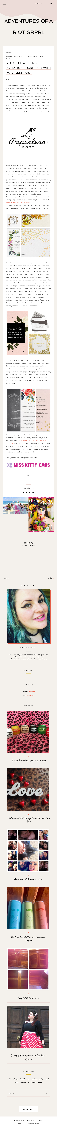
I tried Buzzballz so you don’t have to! (28, 760)
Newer (6, 578)
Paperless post (20, 56)
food (28, 695)
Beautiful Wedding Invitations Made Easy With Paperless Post (28, 67)
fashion (28, 692)
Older (51, 578)
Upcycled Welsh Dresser (28, 998)
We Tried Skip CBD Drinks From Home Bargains (28, 938)
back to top (28, 1109)
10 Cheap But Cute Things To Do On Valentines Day (28, 819)
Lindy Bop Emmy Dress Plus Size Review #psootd (28, 1057)
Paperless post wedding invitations (18, 202)
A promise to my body (35, 1079)
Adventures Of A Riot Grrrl (26, 1120)
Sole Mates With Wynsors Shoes (28, 879)
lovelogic (34, 1124)
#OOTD (22, 1079)
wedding (31, 56)
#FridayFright (14, 1079)
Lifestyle (9, 56)
